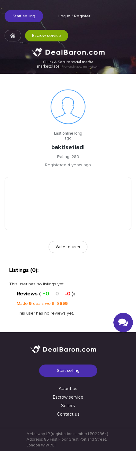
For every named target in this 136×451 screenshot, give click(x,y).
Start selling (24, 16)
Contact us (68, 414)
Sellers (68, 405)
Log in (64, 16)
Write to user (68, 246)
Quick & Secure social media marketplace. (68, 64)
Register (82, 16)
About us (68, 388)
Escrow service (46, 35)
